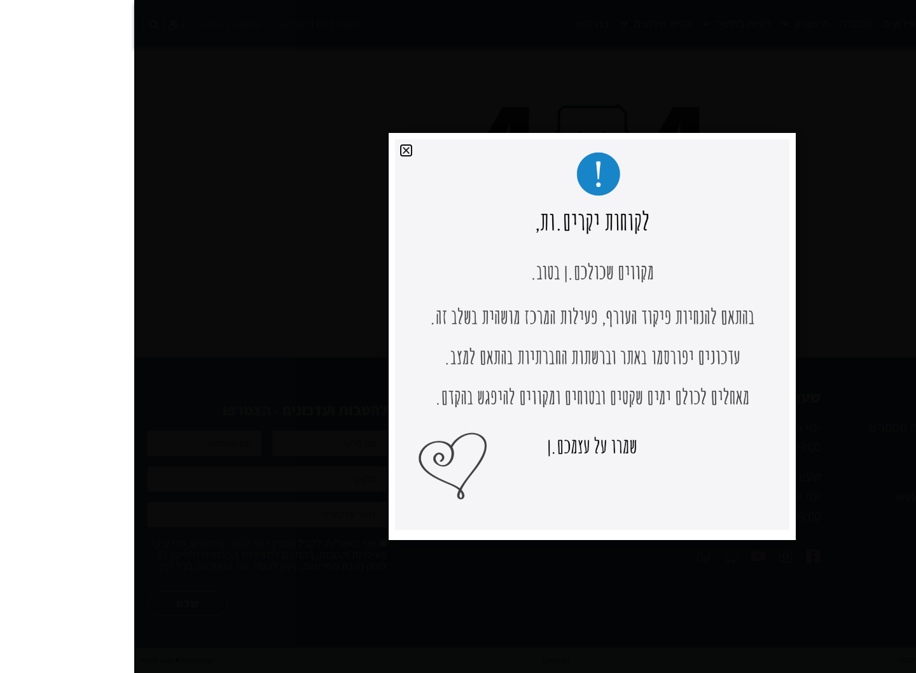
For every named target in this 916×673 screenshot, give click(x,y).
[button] (272, 150)
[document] (458, 336)
